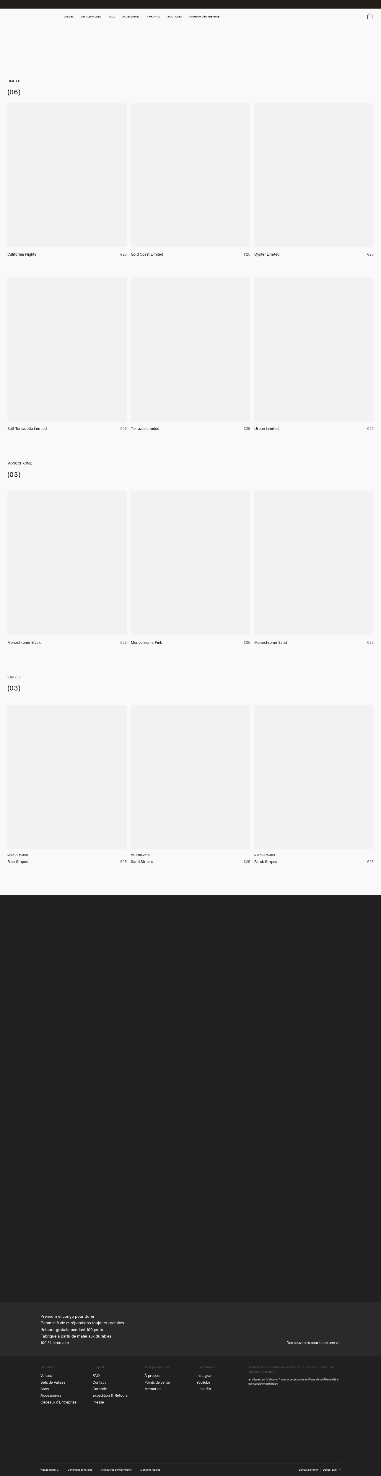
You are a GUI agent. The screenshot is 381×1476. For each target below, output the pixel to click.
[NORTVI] (324, 1450)
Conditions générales (265, 1383)
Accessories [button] (136, 16)
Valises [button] (73, 16)
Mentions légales (150, 1470)
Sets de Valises (52, 1382)
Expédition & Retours (110, 1395)
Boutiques (181, 16)
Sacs (44, 1388)
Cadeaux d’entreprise (211, 16)
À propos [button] (159, 16)
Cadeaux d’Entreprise (58, 1402)
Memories (152, 1388)
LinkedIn (203, 1388)
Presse (98, 1402)
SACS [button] (117, 16)
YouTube (203, 1382)
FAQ (96, 1375)
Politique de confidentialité (320, 1380)
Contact (99, 1382)
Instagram (205, 1375)
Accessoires (50, 1395)
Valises (46, 1375)
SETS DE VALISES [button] (95, 16)
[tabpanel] (190, 1099)
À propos (151, 1375)
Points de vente (157, 1382)
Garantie (99, 1388)
